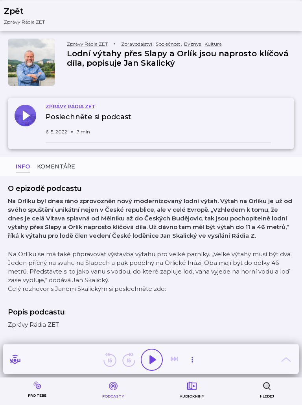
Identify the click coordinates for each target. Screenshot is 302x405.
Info (23, 166)
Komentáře (56, 166)
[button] (29, 15)
